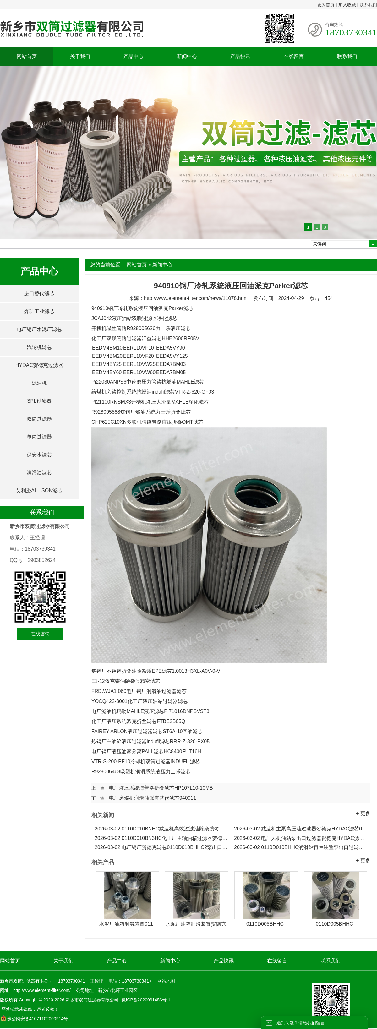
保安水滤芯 (39, 454)
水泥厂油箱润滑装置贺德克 (196, 924)
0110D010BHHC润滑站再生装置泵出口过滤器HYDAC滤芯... (300, 847)
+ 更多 (363, 813)
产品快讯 (240, 56)
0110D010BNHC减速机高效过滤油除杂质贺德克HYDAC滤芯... (161, 828)
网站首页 (27, 56)
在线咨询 (40, 633)
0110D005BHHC (265, 924)
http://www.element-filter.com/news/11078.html (196, 298)
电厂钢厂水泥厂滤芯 (39, 329)
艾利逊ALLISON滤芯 (39, 490)
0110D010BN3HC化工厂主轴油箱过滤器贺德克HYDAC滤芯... (161, 838)
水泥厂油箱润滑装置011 (126, 924)
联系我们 (368, 4)
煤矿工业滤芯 (39, 311)
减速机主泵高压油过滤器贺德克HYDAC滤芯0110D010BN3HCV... (300, 828)
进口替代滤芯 (39, 293)
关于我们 (80, 56)
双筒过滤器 (39, 419)
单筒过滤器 (39, 436)
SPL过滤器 (39, 401)
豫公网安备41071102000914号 (34, 1018)
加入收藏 (347, 4)
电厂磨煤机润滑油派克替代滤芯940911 (152, 798)
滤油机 (39, 383)
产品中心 (133, 56)
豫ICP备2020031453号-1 (145, 999)
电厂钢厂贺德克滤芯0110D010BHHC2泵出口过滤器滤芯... (161, 847)
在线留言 (294, 56)
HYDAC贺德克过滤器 (39, 365)
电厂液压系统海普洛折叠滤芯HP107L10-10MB (161, 788)
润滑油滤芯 (39, 472)
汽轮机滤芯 (39, 347)
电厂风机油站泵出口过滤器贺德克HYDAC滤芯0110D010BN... (300, 838)
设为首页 (326, 4)
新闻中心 (187, 56)
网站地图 (166, 980)
